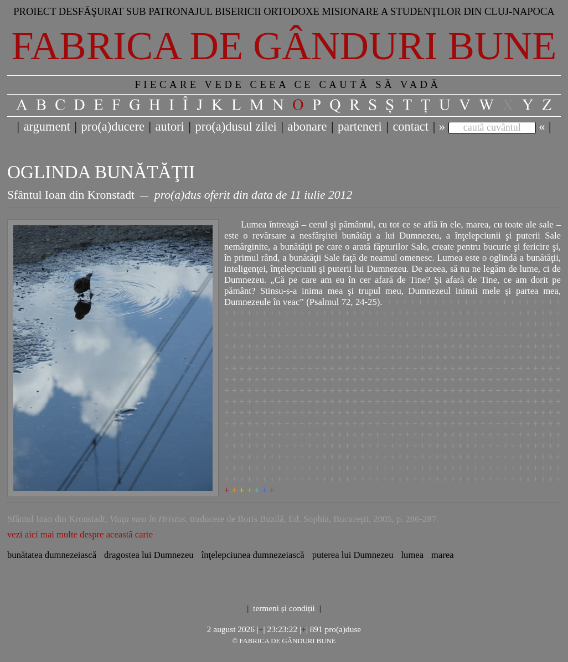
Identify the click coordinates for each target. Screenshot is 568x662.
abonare (307, 126)
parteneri (360, 126)
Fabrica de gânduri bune (284, 46)
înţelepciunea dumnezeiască (253, 555)
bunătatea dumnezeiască (51, 555)
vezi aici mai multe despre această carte (80, 534)
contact (410, 126)
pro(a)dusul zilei (235, 126)
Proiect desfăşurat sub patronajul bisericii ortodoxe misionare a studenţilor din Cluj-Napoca (284, 11)
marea (442, 555)
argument (47, 126)
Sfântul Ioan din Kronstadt (71, 194)
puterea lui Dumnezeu (353, 555)
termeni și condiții (284, 608)
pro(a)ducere (112, 126)
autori (170, 126)
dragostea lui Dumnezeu (149, 555)
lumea (412, 555)
